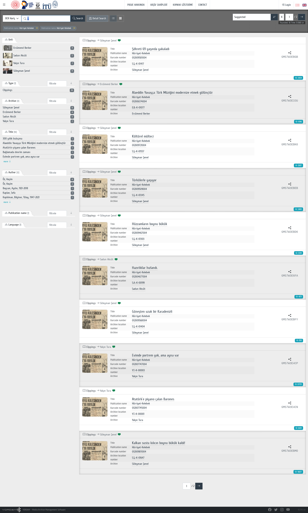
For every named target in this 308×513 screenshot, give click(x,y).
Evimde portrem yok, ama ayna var (155, 355)
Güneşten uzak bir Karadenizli (152, 312)
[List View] (113, 18)
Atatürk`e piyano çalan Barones (153, 399)
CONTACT (202, 4)
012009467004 (139, 233)
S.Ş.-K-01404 (138, 326)
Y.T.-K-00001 (138, 414)
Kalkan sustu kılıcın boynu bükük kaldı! (158, 443)
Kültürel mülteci (143, 136)
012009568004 (139, 320)
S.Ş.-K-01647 (138, 457)
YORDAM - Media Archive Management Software (34, 509)
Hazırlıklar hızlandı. (145, 268)
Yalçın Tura (38, 63)
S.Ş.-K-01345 (138, 195)
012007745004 (139, 407)
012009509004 (139, 189)
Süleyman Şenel (38, 71)
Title (112, 49)
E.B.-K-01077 (138, 107)
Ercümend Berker (38, 48)
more (7, 161)
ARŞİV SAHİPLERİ (158, 4)
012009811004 (139, 451)
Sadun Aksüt (38, 56)
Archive (114, 69)
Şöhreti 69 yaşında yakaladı (150, 49)
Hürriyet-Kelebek (19, 28)
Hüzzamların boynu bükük (149, 224)
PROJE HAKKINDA (136, 4)
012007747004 (139, 364)
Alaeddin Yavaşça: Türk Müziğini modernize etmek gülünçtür (172, 93)
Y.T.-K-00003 (138, 370)
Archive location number (118, 63)
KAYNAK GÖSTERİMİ (182, 4)
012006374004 (139, 101)
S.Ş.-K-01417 (138, 63)
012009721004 (139, 145)
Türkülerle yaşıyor (144, 180)
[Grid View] (120, 18)
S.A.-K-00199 (138, 282)
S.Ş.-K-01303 (138, 239)
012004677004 (139, 276)
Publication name (118, 53)
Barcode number (118, 57)
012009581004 (139, 57)
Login (286, 4)
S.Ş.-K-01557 (138, 151)
